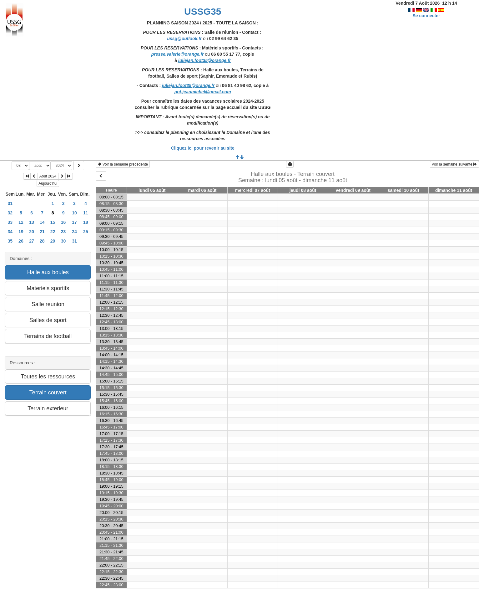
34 (10, 231)
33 (10, 222)
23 (63, 231)
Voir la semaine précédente (123, 164)
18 (85, 222)
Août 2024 (48, 176)
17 (74, 222)
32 (10, 212)
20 (31, 231)
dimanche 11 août (453, 190)
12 (20, 222)
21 (42, 231)
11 (85, 212)
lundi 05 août (152, 190)
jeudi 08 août (303, 190)
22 (52, 231)
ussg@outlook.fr (184, 38)
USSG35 (202, 11)
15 (52, 222)
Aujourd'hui (47, 183)
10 (74, 212)
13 (31, 222)
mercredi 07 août (252, 190)
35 (10, 241)
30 (63, 241)
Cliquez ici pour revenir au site (202, 148)
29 (52, 241)
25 (85, 231)
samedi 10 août (403, 190)
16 (63, 222)
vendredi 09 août (353, 190)
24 (74, 231)
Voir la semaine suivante (454, 164)
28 (42, 241)
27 (31, 241)
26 (20, 241)
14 (42, 222)
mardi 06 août (202, 190)
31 (10, 203)
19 (20, 231)
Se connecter (426, 15)
